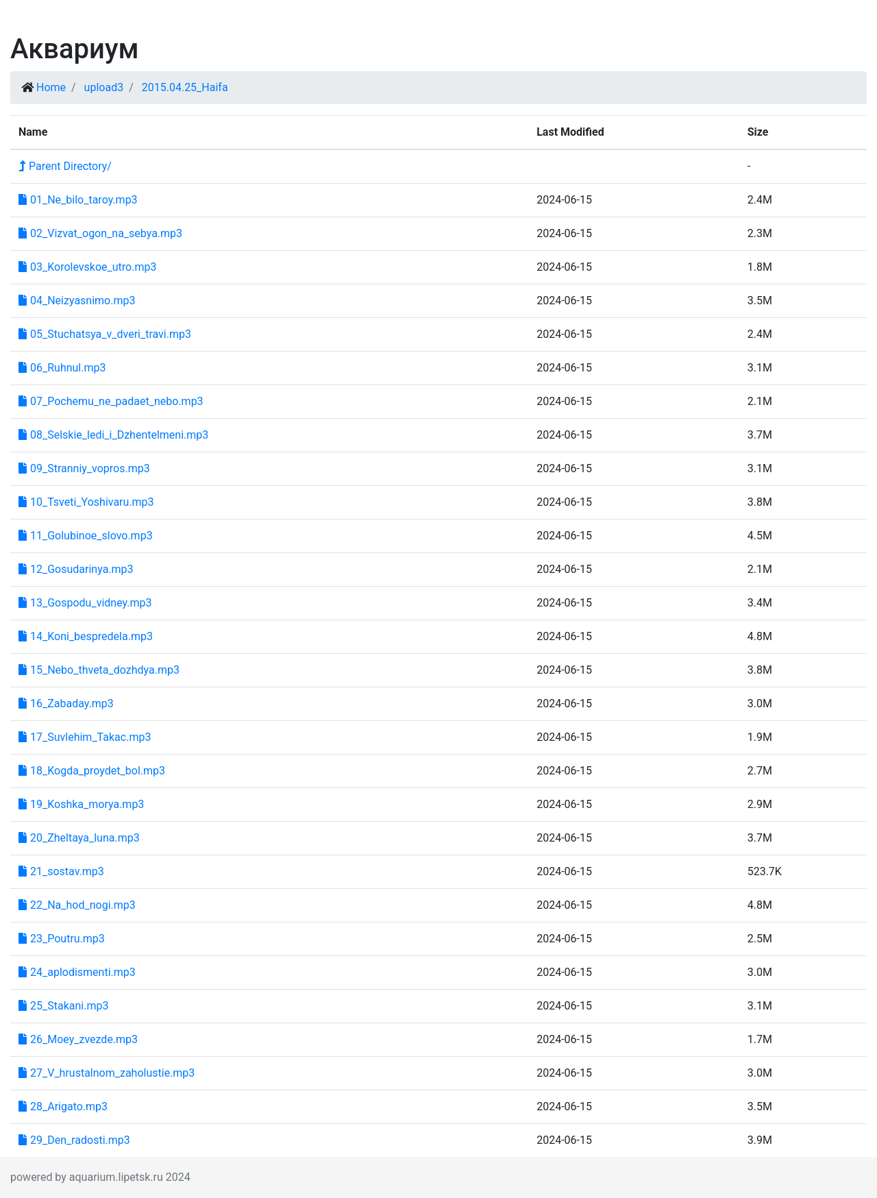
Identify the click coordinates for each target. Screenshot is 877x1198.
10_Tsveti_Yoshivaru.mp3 (86, 502)
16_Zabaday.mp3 (66, 703)
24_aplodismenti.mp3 (77, 972)
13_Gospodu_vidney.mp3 (85, 602)
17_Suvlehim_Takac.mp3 (84, 737)
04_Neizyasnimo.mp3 (76, 300)
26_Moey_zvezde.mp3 (78, 1039)
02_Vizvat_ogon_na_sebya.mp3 (100, 233)
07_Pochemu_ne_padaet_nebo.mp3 (110, 401)
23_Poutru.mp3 (61, 938)
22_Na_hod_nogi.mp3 (77, 905)
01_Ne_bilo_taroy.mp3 (78, 199)
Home (51, 87)
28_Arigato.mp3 (63, 1106)
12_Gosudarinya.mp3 (76, 569)
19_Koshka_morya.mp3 (81, 804)
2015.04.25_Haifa (185, 87)
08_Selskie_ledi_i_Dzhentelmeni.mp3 (113, 434)
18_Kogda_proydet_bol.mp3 (91, 770)
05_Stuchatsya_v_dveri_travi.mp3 (104, 334)
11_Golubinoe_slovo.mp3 (85, 535)
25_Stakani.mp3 (63, 1005)
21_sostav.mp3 (61, 871)
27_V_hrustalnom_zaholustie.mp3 (106, 1072)
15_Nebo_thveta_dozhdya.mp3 (99, 669)
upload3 (104, 87)
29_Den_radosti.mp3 (74, 1140)
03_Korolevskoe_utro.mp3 (87, 266)
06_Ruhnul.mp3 (62, 367)
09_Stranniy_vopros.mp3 (84, 468)
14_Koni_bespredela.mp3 (85, 636)
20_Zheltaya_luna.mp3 (79, 837)
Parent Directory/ (65, 166)
